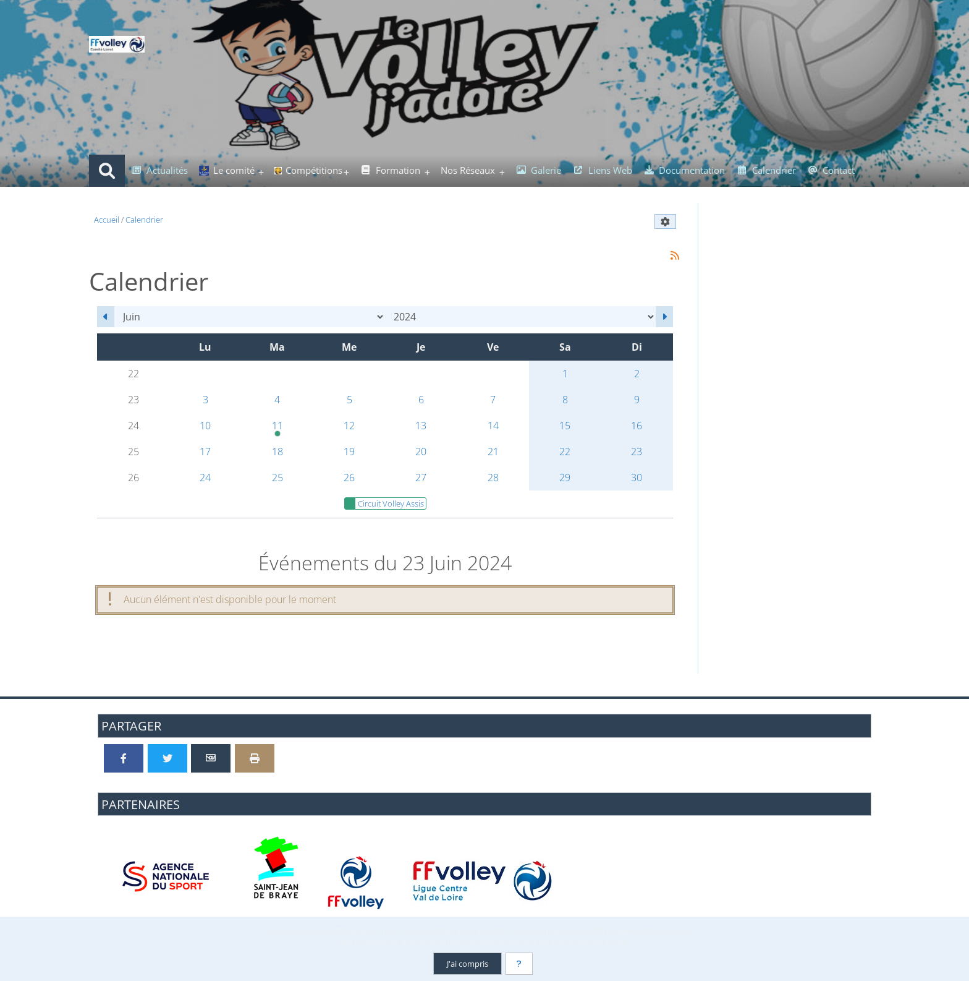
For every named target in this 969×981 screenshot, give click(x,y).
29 (564, 477)
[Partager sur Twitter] (167, 758)
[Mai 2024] (105, 316)
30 (636, 477)
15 (564, 425)
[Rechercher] (107, 171)
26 (349, 477)
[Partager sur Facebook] (123, 758)
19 (349, 451)
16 (636, 425)
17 (205, 451)
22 (564, 451)
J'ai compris (467, 963)
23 (636, 451)
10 (205, 425)
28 (493, 477)
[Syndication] (674, 256)
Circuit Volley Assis (384, 503)
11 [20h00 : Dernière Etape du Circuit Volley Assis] (277, 429)
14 (493, 425)
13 (420, 425)
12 (349, 425)
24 (205, 477)
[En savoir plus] (519, 964)
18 (277, 451)
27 (420, 477)
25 (277, 477)
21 (493, 451)
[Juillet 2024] (664, 316)
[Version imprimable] (254, 758)
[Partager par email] (211, 758)
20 (420, 451)
